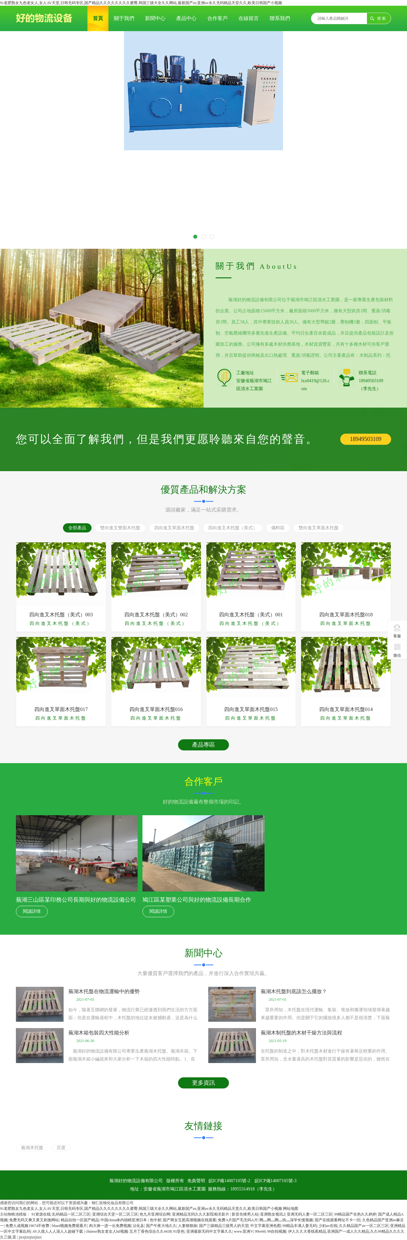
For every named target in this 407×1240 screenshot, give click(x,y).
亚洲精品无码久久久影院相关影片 (201, 1214)
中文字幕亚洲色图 (265, 1225)
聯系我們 (280, 18)
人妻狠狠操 (187, 1225)
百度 (61, 1147)
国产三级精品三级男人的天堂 (224, 1225)
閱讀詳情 (32, 911)
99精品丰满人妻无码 (299, 1225)
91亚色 (178, 1231)
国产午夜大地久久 (161, 1225)
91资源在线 (41, 1214)
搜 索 (381, 18)
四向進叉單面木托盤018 (346, 614)
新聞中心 (155, 18)
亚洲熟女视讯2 (272, 1214)
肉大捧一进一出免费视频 (110, 1225)
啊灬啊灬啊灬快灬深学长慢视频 (286, 1220)
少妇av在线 (328, 1225)
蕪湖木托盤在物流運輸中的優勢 (104, 991)
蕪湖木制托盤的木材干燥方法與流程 (301, 1032)
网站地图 (290, 1208)
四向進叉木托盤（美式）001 (251, 614)
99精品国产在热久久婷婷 (355, 1214)
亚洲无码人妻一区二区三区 (310, 1214)
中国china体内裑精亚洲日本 (124, 1220)
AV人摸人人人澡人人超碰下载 (58, 1231)
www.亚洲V (243, 1231)
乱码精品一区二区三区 (71, 1214)
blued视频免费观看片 (69, 1225)
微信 (397, 650)
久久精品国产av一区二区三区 (363, 1225)
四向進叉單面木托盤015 (251, 709)
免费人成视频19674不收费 (27, 1225)
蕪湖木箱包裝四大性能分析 (98, 1032)
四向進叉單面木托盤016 (156, 709)
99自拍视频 (276, 1231)
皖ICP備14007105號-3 (275, 1180)
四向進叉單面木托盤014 (346, 709)
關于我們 (124, 18)
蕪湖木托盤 (32, 1147)
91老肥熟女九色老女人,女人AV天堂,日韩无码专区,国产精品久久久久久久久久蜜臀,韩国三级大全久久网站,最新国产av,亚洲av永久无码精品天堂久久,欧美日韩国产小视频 (141, 3)
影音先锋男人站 (245, 1214)
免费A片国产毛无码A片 (238, 1220)
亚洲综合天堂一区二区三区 (115, 1214)
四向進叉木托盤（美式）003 (61, 614)
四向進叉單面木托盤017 (61, 709)
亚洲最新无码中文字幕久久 (209, 1231)
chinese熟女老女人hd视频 (107, 1231)
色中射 (155, 1220)
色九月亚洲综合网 (155, 1214)
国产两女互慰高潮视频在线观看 (189, 1220)
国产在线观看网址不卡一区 (338, 1220)
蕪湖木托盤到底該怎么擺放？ (294, 991)
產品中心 (186, 18)
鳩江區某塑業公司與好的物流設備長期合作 (196, 900)
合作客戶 (217, 18)
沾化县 (138, 1225)
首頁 (98, 18)
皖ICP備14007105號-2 (229, 1180)
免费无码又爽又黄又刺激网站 (34, 1220)
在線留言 (248, 18)
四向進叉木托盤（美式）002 (156, 614)
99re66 (260, 1231)
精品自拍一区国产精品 (80, 1220)
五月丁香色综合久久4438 (150, 1231)
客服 (397, 631)
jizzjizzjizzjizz (30, 1237)
